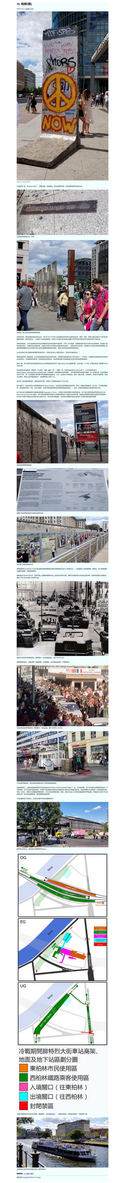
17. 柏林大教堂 (29, 1173)
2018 (29, 9)
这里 (46, 728)
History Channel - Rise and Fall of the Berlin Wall (31, 372)
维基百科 (49, 657)
